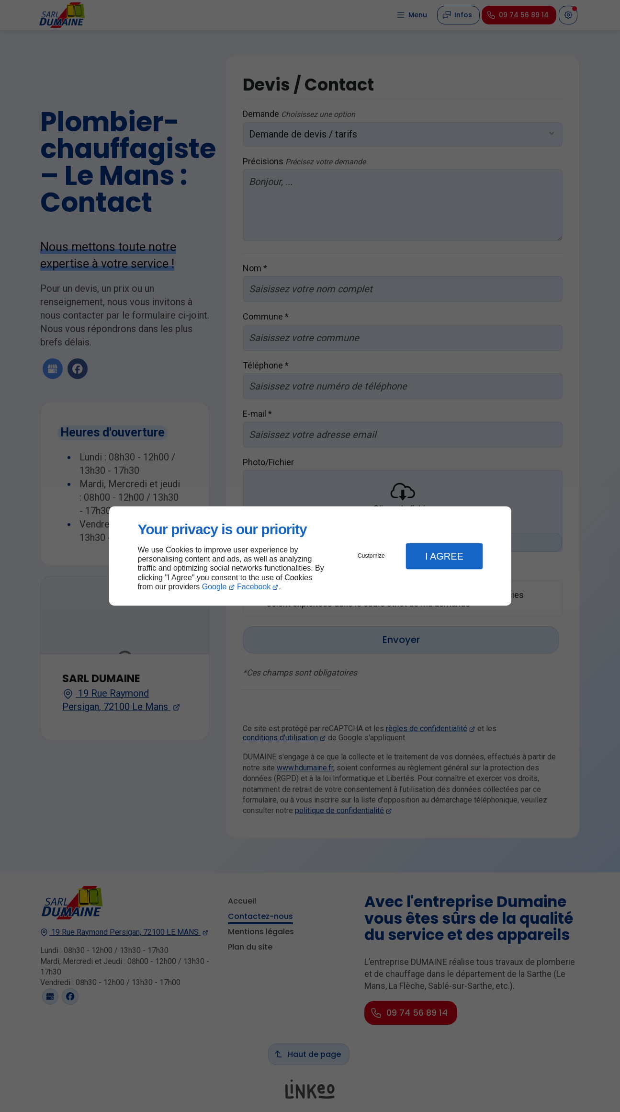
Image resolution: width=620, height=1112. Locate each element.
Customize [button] (371, 555)
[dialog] (310, 556)
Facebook (254, 587)
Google (214, 587)
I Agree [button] (444, 556)
